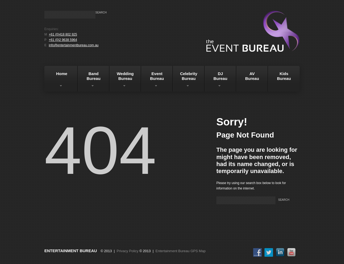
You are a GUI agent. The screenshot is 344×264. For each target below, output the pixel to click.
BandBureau (89, 80)
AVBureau (252, 76)
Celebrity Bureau (185, 80)
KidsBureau (284, 76)
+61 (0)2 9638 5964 (63, 40)
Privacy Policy (127, 251)
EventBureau (152, 80)
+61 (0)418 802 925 (63, 34)
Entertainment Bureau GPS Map (181, 251)
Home (56, 80)
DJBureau (216, 80)
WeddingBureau (121, 80)
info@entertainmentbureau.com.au (74, 45)
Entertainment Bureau (70, 250)
